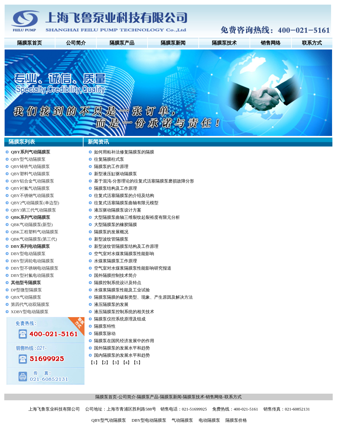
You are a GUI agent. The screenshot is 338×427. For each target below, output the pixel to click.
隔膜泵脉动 (105, 333)
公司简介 (76, 43)
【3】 (115, 362)
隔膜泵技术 (193, 396)
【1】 (94, 362)
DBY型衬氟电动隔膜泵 (32, 275)
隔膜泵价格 (236, 420)
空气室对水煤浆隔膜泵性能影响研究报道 (132, 268)
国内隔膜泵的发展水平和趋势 (122, 355)
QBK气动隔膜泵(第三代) (34, 239)
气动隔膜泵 (182, 420)
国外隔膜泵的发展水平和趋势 (122, 347)
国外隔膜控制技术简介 (115, 275)
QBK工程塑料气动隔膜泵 (34, 231)
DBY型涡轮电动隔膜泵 (32, 260)
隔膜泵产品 (147, 396)
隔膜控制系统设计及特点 (117, 282)
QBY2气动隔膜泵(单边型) (35, 202)
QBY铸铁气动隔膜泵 (30, 166)
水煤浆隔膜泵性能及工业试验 (122, 289)
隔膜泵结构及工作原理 (115, 188)
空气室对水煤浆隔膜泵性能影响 (124, 253)
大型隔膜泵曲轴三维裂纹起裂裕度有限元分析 (137, 217)
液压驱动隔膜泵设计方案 (117, 210)
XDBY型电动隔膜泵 (30, 311)
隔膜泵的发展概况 (111, 231)
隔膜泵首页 (29, 43)
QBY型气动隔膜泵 (28, 159)
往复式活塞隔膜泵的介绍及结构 (124, 195)
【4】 (126, 362)
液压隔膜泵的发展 (111, 304)
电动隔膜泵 (209, 420)
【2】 (105, 362)
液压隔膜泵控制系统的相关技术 (124, 311)
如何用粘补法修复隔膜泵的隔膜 (124, 151)
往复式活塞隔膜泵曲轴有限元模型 (126, 202)
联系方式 (233, 396)
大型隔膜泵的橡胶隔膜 (115, 224)
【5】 (137, 362)
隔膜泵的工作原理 (111, 166)
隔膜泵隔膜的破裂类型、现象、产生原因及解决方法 (143, 297)
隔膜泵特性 (105, 326)
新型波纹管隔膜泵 (111, 239)
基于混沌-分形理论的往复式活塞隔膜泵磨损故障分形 (144, 181)
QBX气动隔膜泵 (26, 297)
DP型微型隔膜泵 (26, 289)
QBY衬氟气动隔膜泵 (30, 188)
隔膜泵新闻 (171, 396)
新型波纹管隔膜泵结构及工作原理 (126, 246)
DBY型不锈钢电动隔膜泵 (34, 268)
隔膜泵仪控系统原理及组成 (120, 318)
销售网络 (214, 396)
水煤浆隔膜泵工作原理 (115, 260)
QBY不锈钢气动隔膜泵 (32, 195)
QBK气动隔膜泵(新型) (32, 224)
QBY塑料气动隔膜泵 (30, 173)
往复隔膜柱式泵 (109, 159)
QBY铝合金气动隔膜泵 (32, 181)
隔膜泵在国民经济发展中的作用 (124, 340)
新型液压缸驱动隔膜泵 (115, 173)
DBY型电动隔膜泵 (28, 253)
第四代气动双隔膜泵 (30, 304)
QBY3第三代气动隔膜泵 (33, 210)
